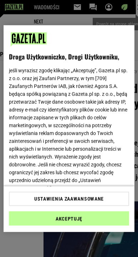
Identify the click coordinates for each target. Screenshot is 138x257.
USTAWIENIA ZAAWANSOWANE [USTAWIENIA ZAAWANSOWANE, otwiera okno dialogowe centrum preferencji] (69, 199)
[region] (69, 128)
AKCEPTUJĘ (69, 219)
